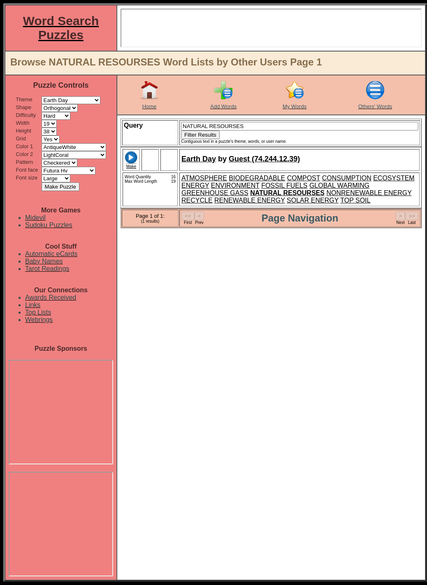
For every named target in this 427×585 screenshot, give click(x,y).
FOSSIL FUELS (284, 185)
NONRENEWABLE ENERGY (368, 192)
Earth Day (198, 159)
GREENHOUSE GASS (214, 192)
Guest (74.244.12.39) (264, 159)
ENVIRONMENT (235, 185)
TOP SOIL (355, 200)
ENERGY (195, 185)
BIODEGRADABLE (257, 178)
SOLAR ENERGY (313, 200)
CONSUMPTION (346, 178)
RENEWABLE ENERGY (249, 200)
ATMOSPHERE (204, 178)
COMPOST (303, 178)
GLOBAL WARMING (339, 185)
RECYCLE (197, 200)
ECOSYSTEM (393, 178)
